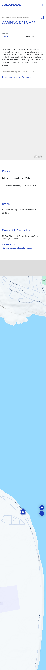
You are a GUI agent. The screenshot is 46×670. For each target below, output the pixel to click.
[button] (23, 511)
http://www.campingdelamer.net (17, 248)
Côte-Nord (7, 37)
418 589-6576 (8, 244)
